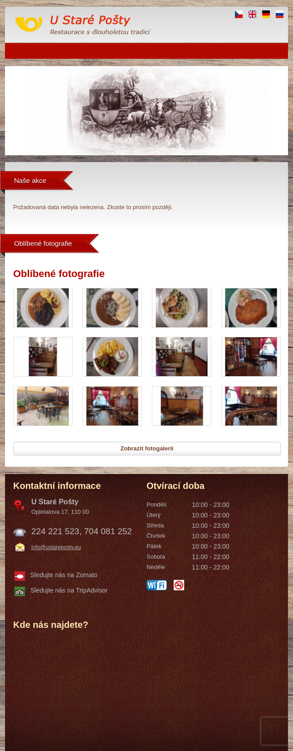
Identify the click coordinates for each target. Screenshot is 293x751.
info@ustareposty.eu (56, 547)
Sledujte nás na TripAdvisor (68, 590)
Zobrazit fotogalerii (146, 448)
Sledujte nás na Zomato (64, 575)
